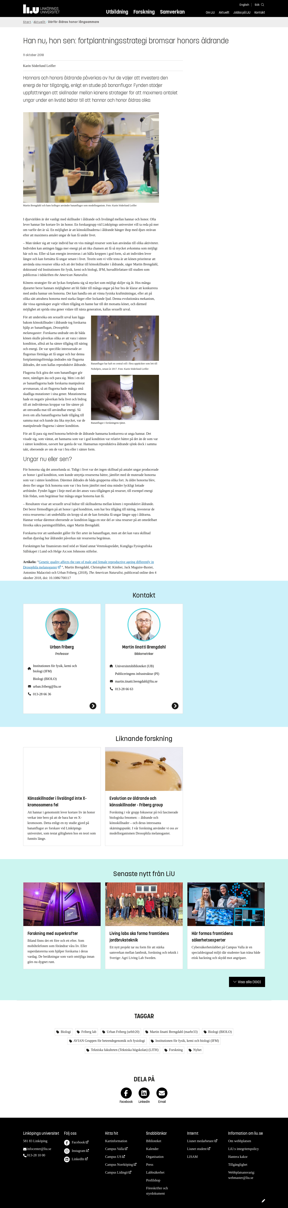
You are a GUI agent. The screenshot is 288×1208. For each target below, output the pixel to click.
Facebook (74, 1143)
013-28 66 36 (42, 694)
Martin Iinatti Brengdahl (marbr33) (173, 1032)
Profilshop (153, 1180)
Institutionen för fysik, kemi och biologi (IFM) (55, 668)
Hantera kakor (237, 1156)
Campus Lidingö (116, 1172)
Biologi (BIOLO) (45, 679)
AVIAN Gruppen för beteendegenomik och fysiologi (109, 1040)
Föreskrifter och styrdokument (157, 1190)
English (244, 5)
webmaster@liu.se (240, 1178)
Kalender (152, 1149)
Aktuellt (224, 12)
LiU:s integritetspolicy (243, 1149)
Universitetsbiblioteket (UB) (134, 666)
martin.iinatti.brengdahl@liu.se (136, 681)
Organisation (154, 1156)
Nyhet (196, 1050)
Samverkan (172, 11)
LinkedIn (74, 1159)
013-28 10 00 (36, 1155)
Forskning (144, 11)
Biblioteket (153, 1141)
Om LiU (210, 12)
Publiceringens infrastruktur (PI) (137, 674)
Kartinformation (116, 1141)
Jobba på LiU (241, 12)
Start (27, 22)
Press (149, 1164)
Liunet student (197, 1149)
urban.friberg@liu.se (47, 686)
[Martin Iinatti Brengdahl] (144, 705)
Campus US (113, 1156)
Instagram (74, 1151)
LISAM (192, 1156)
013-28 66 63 (124, 689)
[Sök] (258, 4)
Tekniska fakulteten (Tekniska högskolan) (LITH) (124, 1050)
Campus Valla (114, 1149)
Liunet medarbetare (200, 1141)
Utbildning (117, 11)
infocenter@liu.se (39, 1149)
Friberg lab (88, 1032)
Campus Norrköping (119, 1164)
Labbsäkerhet (155, 1172)
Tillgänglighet (237, 1164)
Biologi (65, 1032)
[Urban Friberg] (62, 705)
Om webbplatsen (239, 1141)
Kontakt (259, 12)
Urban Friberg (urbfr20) (122, 1032)
